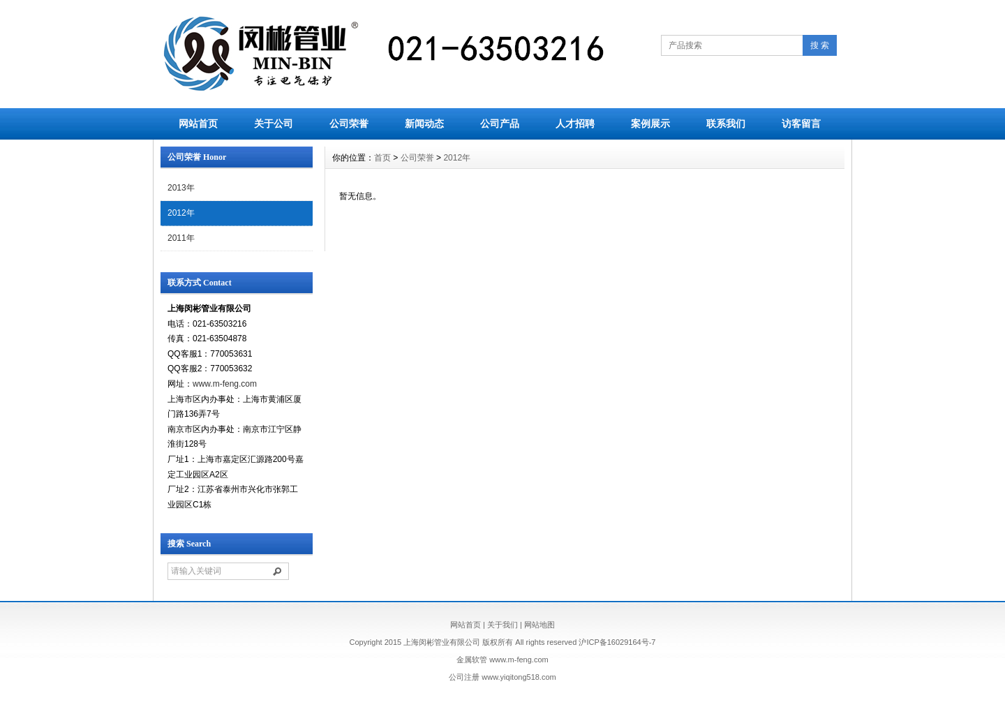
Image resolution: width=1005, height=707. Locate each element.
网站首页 (198, 123)
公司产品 (499, 123)
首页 (382, 158)
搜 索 (819, 45)
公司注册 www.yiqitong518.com (502, 677)
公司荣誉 (348, 123)
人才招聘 (575, 123)
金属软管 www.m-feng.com (502, 659)
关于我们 (502, 624)
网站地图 (539, 624)
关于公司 (273, 123)
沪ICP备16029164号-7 (617, 642)
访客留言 (801, 123)
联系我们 (725, 123)
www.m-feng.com (225, 384)
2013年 (181, 188)
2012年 (181, 213)
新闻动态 (424, 123)
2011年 (181, 238)
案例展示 (650, 123)
